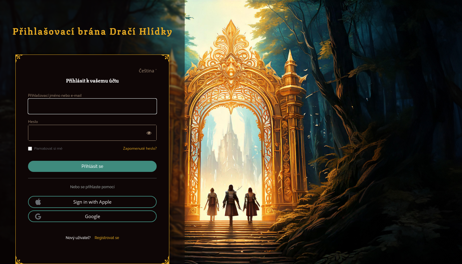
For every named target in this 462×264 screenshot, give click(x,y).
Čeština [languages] (146, 71)
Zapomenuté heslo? (140, 148)
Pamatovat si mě (45, 148)
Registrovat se (106, 238)
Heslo (33, 121)
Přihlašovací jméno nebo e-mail (55, 95)
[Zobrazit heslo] (149, 132)
